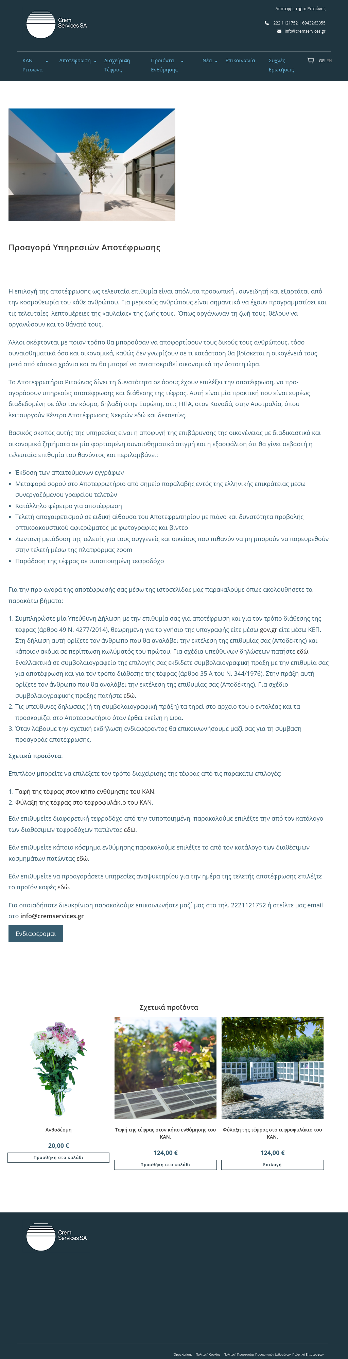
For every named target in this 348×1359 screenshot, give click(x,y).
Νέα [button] (207, 60)
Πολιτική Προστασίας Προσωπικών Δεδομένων (257, 1354)
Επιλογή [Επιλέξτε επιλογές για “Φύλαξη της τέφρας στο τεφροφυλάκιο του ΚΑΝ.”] (272, 1165)
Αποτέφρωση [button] (75, 60)
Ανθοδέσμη (59, 1129)
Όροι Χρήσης (183, 1354)
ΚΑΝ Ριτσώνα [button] (32, 65)
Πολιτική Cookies (208, 1354)
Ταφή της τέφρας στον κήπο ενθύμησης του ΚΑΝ (84, 791)
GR (322, 60)
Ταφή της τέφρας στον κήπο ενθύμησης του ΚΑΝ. (165, 1133)
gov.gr (268, 629)
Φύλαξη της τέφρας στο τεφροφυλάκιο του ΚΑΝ (83, 802)
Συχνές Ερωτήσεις (281, 65)
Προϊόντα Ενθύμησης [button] (164, 65)
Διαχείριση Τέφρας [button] (117, 65)
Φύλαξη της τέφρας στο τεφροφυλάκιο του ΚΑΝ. (272, 1133)
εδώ (302, 651)
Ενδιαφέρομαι (36, 933)
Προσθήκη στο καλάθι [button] (59, 1157)
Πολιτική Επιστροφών (308, 1354)
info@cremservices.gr (52, 916)
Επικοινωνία (240, 60)
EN (329, 60)
